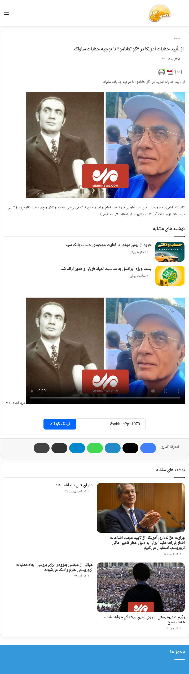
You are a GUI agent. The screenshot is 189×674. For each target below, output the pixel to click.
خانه (178, 38)
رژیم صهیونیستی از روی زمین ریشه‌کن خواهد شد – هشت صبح (144, 620)
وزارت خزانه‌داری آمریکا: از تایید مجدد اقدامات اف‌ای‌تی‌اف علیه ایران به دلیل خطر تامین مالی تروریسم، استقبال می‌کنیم (147, 543)
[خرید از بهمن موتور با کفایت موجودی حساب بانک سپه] (169, 252)
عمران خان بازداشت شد (74, 485)
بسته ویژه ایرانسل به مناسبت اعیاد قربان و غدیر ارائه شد (106, 269)
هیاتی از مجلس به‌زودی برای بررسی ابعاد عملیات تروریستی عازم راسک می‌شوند (54, 567)
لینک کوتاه (60, 424)
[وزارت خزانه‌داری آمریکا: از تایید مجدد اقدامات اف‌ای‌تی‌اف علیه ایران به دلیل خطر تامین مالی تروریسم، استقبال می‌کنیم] (141, 508)
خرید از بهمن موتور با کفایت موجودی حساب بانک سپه (108, 245)
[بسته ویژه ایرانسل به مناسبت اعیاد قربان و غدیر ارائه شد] (169, 276)
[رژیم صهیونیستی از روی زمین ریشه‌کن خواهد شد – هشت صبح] (141, 587)
